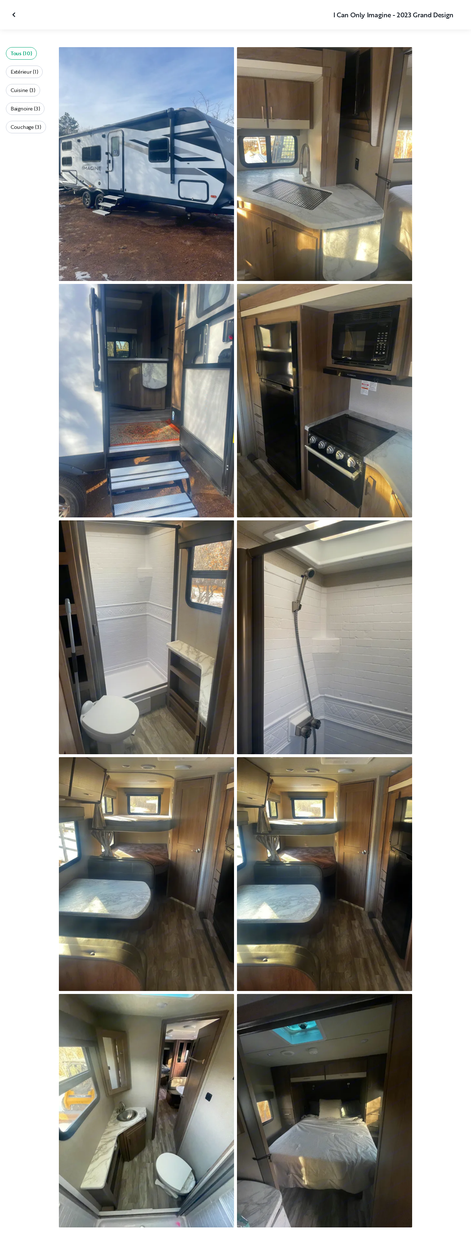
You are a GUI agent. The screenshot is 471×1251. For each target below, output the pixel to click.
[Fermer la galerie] (15, 15)
